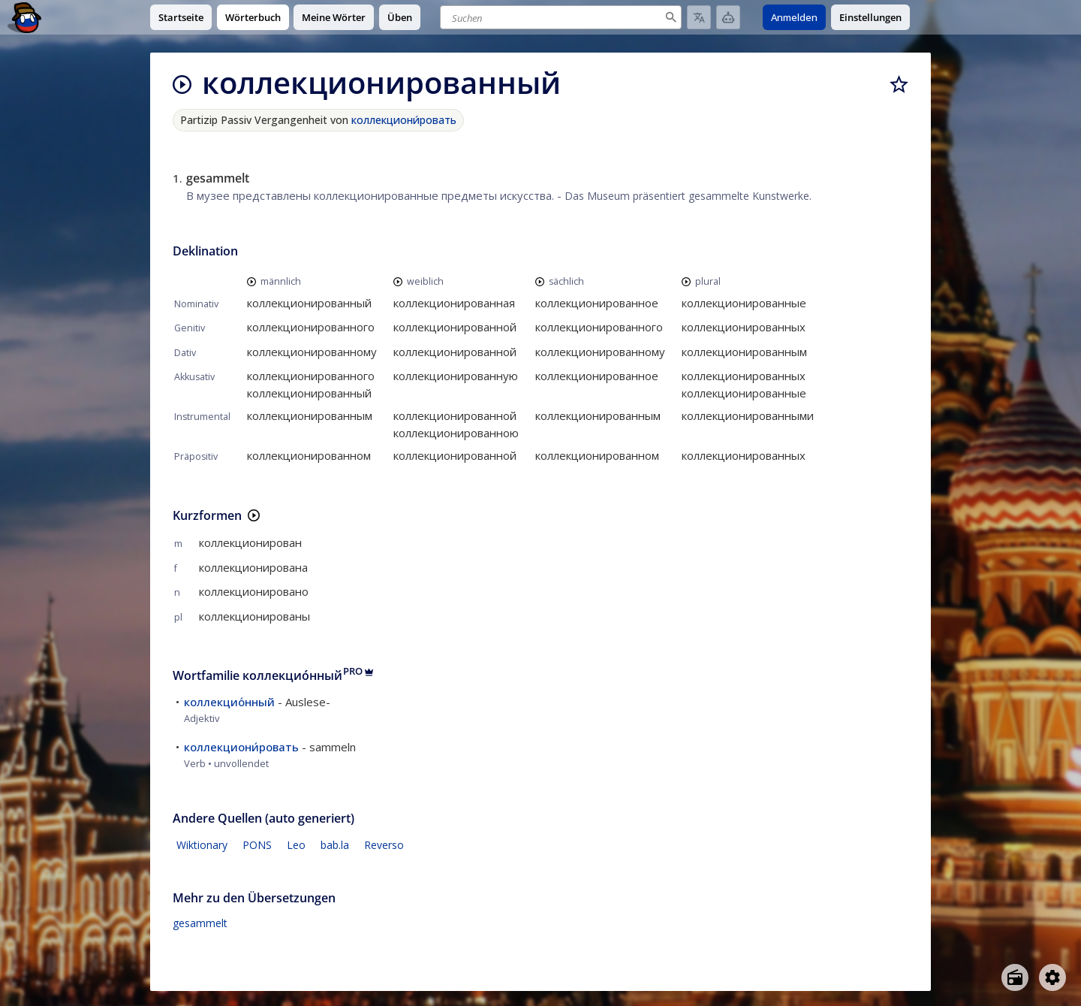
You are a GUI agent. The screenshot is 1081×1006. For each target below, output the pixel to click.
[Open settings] (1052, 977)
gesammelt (200, 923)
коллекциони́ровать (403, 120)
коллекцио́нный (229, 701)
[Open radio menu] (1014, 977)
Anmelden (794, 17)
